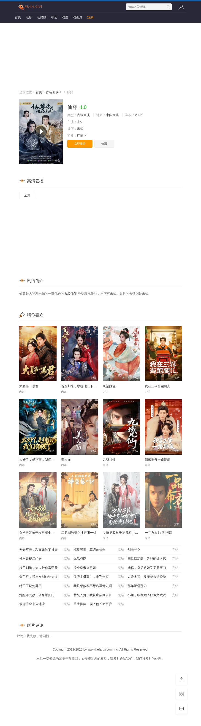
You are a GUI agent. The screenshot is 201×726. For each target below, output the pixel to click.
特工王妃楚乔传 (44, 586)
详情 (82, 135)
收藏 (104, 143)
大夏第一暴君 (28, 386)
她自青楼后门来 (44, 559)
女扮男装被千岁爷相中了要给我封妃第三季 (133, 532)
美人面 (66, 459)
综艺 (54, 17)
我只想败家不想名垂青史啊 (98, 586)
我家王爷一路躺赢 (157, 459)
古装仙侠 (52, 92)
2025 (138, 115)
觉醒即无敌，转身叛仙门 (44, 595)
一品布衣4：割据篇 (158, 532)
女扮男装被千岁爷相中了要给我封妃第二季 (49, 532)
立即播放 (79, 143)
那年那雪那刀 (153, 586)
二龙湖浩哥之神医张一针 (78, 532)
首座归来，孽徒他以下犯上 (80, 386)
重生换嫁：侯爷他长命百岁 (98, 604)
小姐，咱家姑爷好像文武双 (153, 595)
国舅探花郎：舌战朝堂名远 (153, 559)
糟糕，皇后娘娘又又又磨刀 (153, 568)
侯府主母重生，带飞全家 (98, 577)
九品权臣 (98, 559)
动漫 (65, 17)
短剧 (90, 17)
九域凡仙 (109, 459)
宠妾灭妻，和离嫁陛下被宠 (44, 550)
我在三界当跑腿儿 (157, 386)
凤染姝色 (109, 386)
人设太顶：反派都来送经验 (153, 577)
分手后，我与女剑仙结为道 (44, 577)
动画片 (77, 17)
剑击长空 (153, 550)
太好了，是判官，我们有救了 (40, 459)
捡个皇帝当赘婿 (98, 568)
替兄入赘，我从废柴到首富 (98, 595)
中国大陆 (112, 115)
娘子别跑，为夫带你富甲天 (44, 568)
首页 (18, 17)
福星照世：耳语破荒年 (98, 550)
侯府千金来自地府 (44, 604)
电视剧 (41, 17)
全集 (27, 195)
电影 (29, 17)
